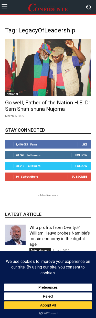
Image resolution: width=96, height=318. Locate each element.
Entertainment (40, 250)
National (12, 94)
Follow (81, 155)
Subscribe (79, 176)
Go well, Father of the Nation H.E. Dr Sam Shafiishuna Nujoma (47, 106)
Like (84, 144)
